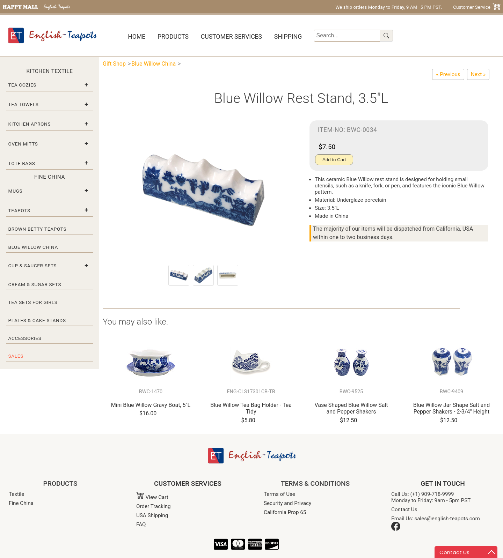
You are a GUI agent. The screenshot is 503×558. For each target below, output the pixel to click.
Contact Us (404, 509)
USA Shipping (152, 515)
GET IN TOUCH (443, 483)
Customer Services (231, 36)
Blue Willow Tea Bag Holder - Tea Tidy (251, 408)
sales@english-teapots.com (447, 518)
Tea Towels (23, 104)
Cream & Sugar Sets (34, 284)
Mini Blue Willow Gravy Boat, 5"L (150, 405)
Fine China (21, 503)
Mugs (15, 191)
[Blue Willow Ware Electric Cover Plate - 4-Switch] (448, 74)
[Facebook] (395, 529)
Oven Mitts (23, 144)
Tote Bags (21, 163)
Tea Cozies (22, 85)
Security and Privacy (287, 503)
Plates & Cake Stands (37, 320)
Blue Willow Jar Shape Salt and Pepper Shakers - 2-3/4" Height (451, 408)
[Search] (347, 36)
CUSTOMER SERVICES (187, 483)
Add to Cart (334, 159)
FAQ (141, 524)
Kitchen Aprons (29, 124)
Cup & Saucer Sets (32, 265)
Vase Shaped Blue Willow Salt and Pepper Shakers (351, 408)
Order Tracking (153, 506)
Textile (16, 494)
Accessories (25, 338)
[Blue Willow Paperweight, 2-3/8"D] (478, 74)
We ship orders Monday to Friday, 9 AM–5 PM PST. (388, 7)
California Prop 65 (285, 512)
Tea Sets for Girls (33, 302)
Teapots (19, 210)
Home (136, 36)
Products (173, 36)
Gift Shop (114, 63)
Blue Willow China (33, 247)
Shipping (288, 36)
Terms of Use (279, 494)
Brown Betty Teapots (37, 229)
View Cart (152, 497)
